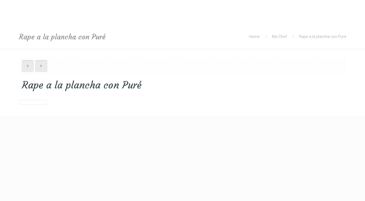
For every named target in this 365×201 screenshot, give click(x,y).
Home (254, 36)
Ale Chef (279, 36)
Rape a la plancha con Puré (322, 36)
